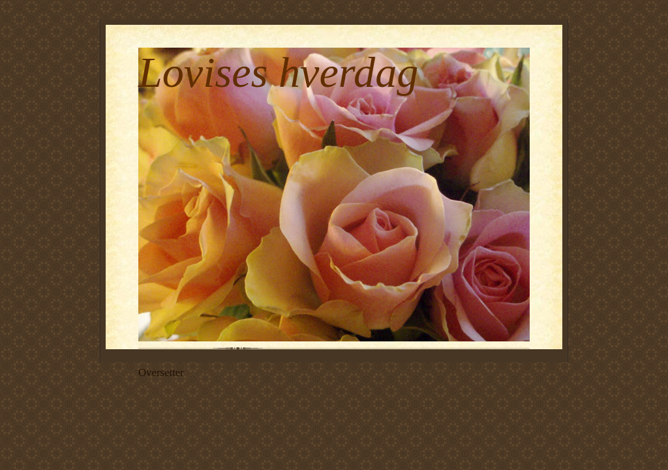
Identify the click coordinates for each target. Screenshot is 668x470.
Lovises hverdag (278, 72)
